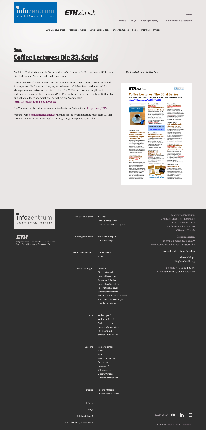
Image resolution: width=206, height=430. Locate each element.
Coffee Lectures (105, 323)
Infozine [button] (156, 30)
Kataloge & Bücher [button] (77, 30)
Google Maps (187, 257)
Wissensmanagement (108, 291)
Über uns (88, 346)
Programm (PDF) (97, 108)
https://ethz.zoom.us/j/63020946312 (36, 101)
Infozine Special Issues (108, 393)
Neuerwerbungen (106, 240)
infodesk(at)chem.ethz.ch (180, 271)
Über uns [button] (145, 30)
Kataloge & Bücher (84, 236)
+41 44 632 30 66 (185, 267)
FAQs (133, 20)
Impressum (173, 424)
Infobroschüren (105, 366)
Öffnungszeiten (105, 370)
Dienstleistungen (85, 268)
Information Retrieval (108, 287)
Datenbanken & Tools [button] (99, 30)
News (100, 350)
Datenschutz (186, 424)
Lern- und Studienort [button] (55, 30)
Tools (100, 256)
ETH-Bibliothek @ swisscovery (177, 20)
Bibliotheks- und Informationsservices (107, 274)
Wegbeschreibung (185, 261)
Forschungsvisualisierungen (110, 299)
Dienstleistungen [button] (121, 30)
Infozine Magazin (106, 389)
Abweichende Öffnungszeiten (178, 250)
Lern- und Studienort (83, 216)
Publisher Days (105, 330)
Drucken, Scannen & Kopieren (112, 224)
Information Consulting (108, 284)
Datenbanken (104, 252)
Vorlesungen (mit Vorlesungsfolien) (106, 317)
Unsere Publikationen (108, 377)
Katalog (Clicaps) (149, 20)
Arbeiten (102, 216)
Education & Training (107, 280)
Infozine (89, 389)
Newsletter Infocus (107, 303)
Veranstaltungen (105, 346)
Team (100, 354)
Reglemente (103, 362)
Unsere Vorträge (105, 373)
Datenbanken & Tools (83, 252)
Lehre (90, 315)
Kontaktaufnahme (106, 358)
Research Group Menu (108, 327)
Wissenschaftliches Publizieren (112, 295)
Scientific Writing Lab (108, 334)
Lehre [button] (135, 30)
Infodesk (102, 268)
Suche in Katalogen (107, 236)
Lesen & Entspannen (107, 220)
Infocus (122, 20)
